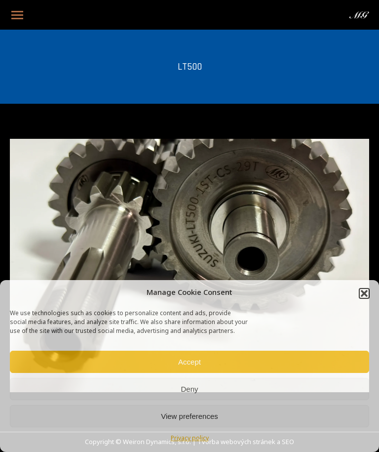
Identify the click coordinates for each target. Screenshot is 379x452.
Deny (189, 389)
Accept (189, 362)
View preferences (189, 416)
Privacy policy (190, 439)
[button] (364, 293)
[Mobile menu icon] (17, 15)
